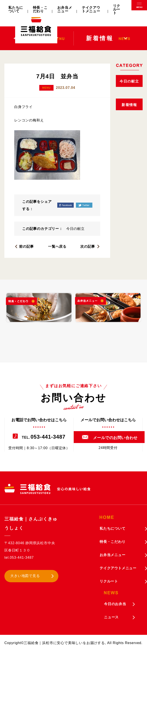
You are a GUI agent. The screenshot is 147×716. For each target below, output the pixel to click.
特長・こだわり (40, 9)
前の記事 (26, 246)
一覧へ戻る (57, 246)
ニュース (111, 617)
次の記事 (87, 246)
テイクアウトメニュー (91, 9)
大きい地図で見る (25, 576)
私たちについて (15, 9)
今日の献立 (75, 229)
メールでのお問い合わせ (115, 438)
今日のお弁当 (115, 604)
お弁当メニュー (64, 9)
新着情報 (129, 105)
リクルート (116, 9)
